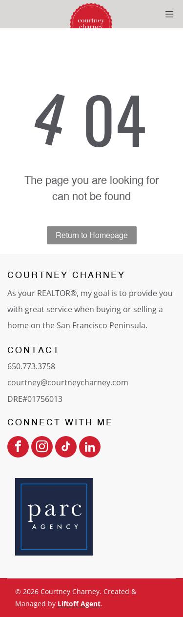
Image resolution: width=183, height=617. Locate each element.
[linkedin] (90, 448)
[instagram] (42, 448)
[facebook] (18, 448)
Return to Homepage (92, 235)
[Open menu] (169, 14)
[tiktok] (66, 448)
